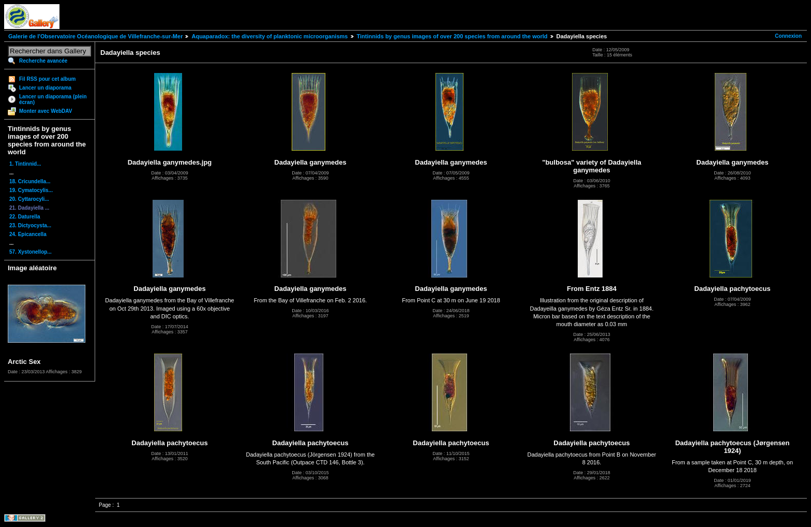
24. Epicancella (28, 234)
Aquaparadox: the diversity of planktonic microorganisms (269, 36)
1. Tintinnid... (25, 164)
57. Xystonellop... (30, 252)
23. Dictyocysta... (30, 225)
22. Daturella (24, 216)
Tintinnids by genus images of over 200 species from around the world (452, 36)
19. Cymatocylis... (31, 190)
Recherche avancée (43, 61)
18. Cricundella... (29, 181)
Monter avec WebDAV (45, 111)
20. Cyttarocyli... (29, 199)
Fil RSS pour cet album (47, 79)
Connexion (788, 36)
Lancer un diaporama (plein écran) (53, 99)
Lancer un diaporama (45, 88)
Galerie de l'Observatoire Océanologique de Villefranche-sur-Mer (95, 36)
